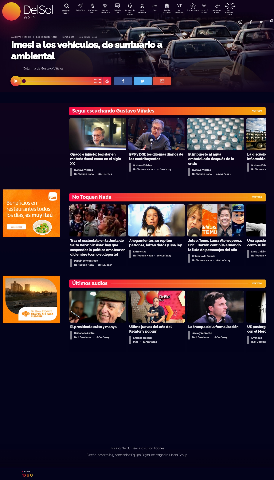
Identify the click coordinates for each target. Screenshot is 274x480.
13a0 (159, 10)
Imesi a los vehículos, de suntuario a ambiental (86, 50)
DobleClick (79, 10)
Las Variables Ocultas (239, 12)
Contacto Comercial (231, 19)
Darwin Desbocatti (105, 12)
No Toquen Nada (92, 12)
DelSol (38, 10)
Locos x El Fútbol (212, 12)
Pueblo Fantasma (172, 12)
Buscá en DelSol (65, 12)
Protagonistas (199, 10)
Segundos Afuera (225, 12)
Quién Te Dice (119, 12)
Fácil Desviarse (146, 12)
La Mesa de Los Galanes (132, 12)
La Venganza (185, 12)
